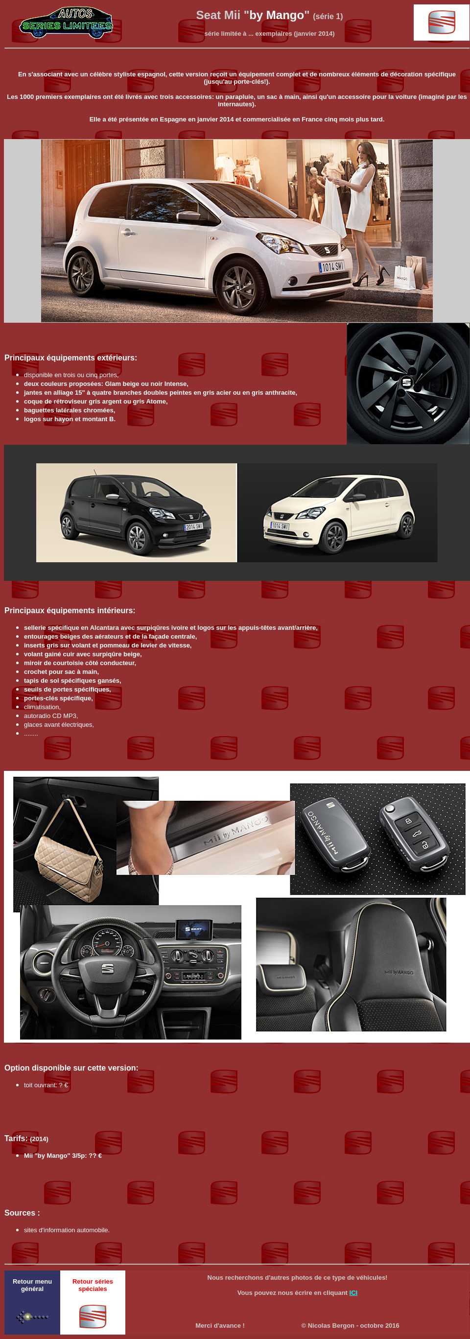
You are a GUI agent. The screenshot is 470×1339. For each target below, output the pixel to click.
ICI (354, 1292)
